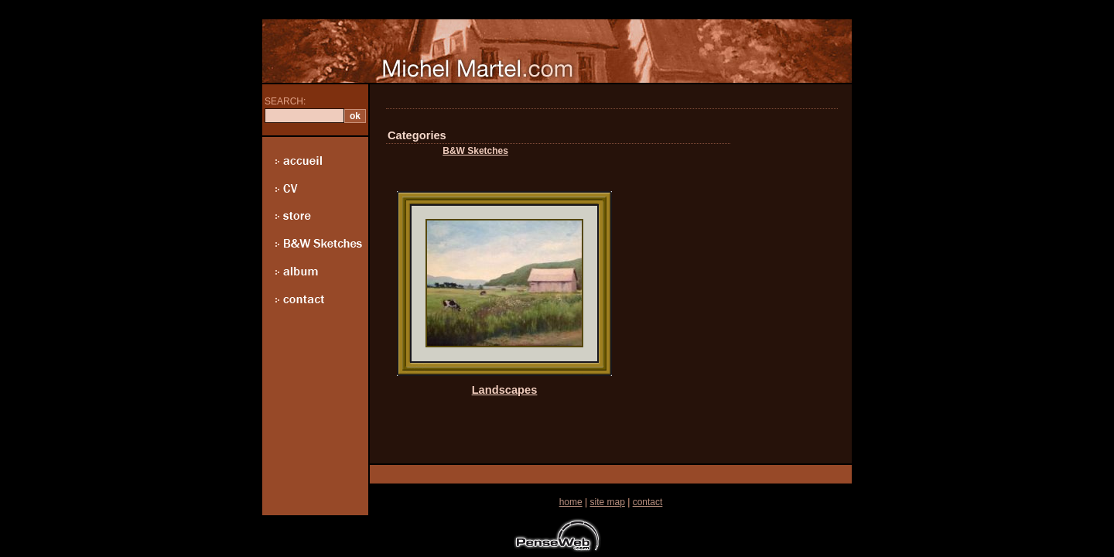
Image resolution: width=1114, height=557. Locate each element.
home (571, 502)
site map (606, 502)
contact (648, 502)
